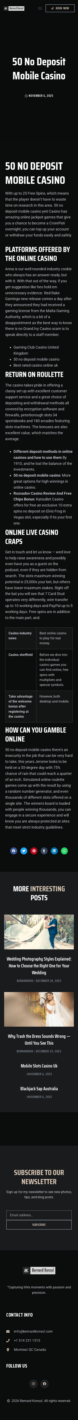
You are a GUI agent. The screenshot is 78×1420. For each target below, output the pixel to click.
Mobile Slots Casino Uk (39, 1066)
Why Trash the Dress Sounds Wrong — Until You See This (39, 1040)
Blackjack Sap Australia (39, 1088)
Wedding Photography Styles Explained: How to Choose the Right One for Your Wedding (39, 965)
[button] (39, 8)
